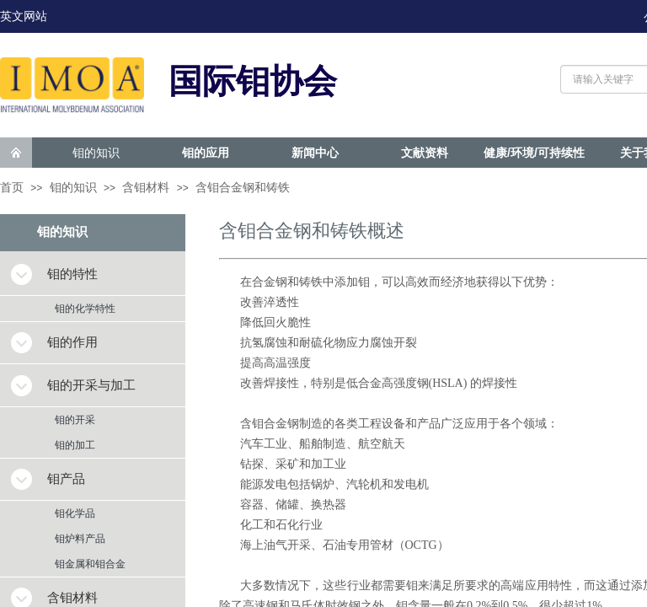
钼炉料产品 (80, 539)
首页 (12, 187)
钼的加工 (75, 445)
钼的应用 (205, 152)
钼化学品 (75, 513)
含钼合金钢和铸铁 (242, 187)
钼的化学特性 (85, 308)
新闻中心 (315, 152)
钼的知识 (96, 152)
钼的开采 (75, 420)
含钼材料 (145, 187)
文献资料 (424, 152)
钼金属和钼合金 (90, 564)
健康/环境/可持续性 (534, 152)
